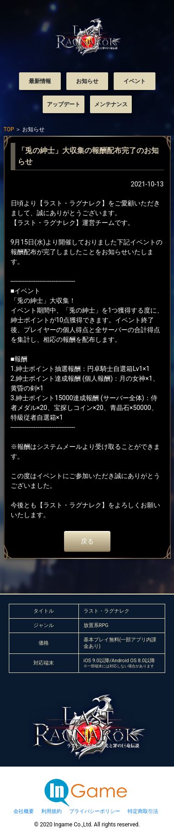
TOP (9, 129)
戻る (87, 541)
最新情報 (40, 81)
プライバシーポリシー (94, 811)
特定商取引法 (143, 811)
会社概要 (23, 811)
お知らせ (87, 81)
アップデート (63, 104)
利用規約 (51, 811)
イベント (134, 81)
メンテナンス (111, 104)
